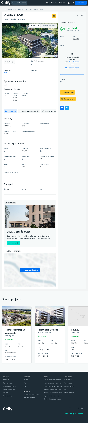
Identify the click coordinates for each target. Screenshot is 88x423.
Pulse (25, 386)
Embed (17, 251)
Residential (68, 379)
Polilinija (54, 56)
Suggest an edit (67, 99)
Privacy (5, 392)
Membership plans (72, 67)
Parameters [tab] (10, 111)
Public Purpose (69, 392)
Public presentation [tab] (28, 111)
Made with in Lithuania (74, 413)
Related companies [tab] (51, 111)
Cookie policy (7, 396)
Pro (25, 383)
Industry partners (29, 397)
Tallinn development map (52, 399)
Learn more (13, 243)
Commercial (68, 383)
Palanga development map (53, 389)
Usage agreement (9, 389)
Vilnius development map (52, 379)
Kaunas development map (53, 383)
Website (9, 62)
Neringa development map (53, 392)
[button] (6, 40)
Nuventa (6, 72)
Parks (66, 389)
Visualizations (35, 25)
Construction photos (49, 25)
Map (47, 2)
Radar (26, 379)
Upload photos (67, 92)
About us (6, 379)
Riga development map (51, 396)
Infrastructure (69, 386)
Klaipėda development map (53, 386)
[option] (30, 40)
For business (81, 2)
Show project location (29, 270)
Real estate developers (31, 394)
